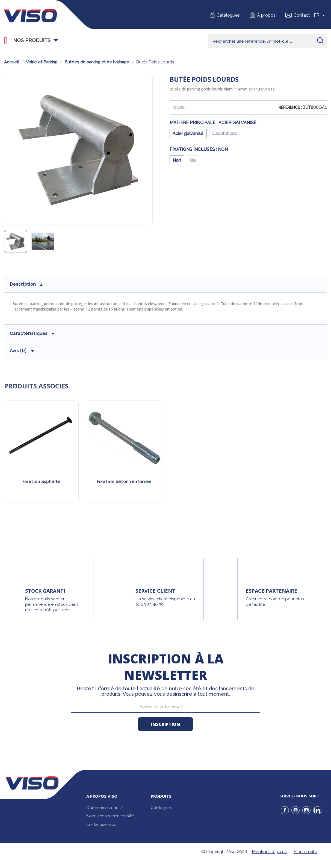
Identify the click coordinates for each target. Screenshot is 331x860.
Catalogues (228, 15)
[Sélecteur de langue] (320, 15)
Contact (302, 15)
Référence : (290, 107)
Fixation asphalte (41, 481)
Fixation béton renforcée (124, 481)
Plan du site (305, 851)
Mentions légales (269, 851)
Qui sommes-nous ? (104, 807)
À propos (266, 15)
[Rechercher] (267, 41)
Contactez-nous (101, 824)
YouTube (295, 810)
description (26, 284)
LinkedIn (317, 810)
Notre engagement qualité (110, 816)
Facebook (285, 810)
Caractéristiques (32, 333)
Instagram (306, 810)
